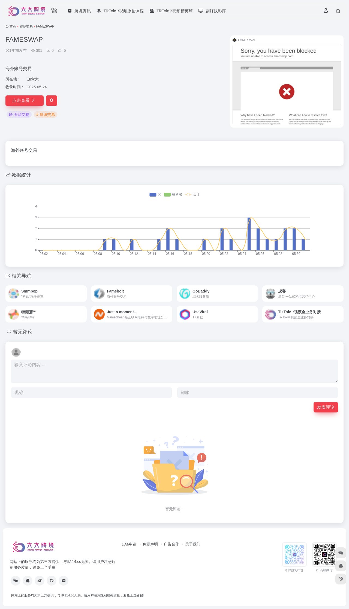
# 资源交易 (45, 114)
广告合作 (171, 544)
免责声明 (150, 544)
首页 (13, 26)
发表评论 (326, 407)
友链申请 (129, 544)
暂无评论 (22, 331)
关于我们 (192, 544)
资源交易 (26, 26)
